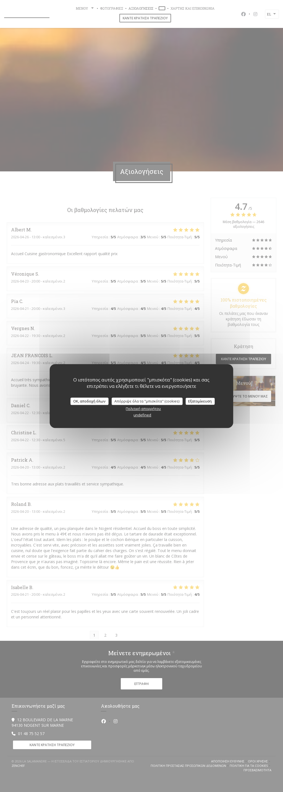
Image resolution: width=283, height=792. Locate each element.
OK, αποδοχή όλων (89, 401)
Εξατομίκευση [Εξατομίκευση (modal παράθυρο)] (200, 401)
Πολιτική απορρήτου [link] (143, 408)
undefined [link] (142, 414)
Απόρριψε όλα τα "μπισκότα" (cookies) (146, 401)
